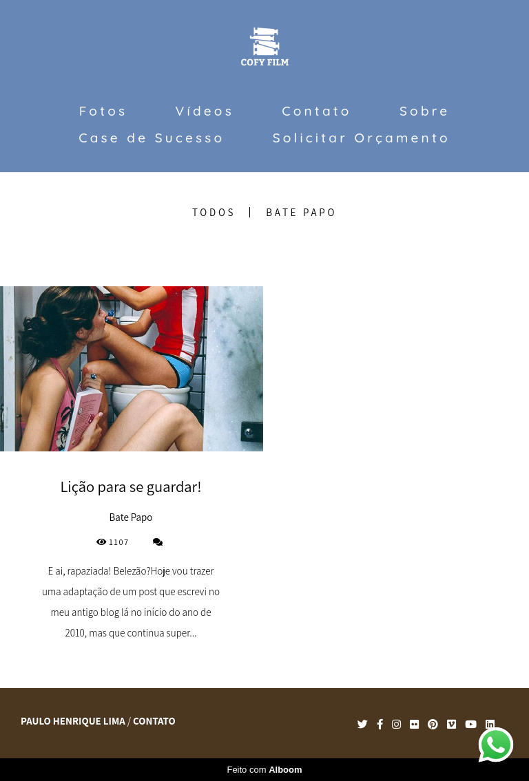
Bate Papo (301, 212)
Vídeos (205, 111)
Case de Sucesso (152, 137)
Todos (214, 212)
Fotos (103, 111)
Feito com (264, 769)
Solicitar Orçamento (361, 137)
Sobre (425, 111)
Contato (316, 111)
